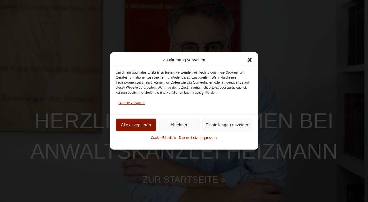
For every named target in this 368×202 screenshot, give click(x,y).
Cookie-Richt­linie (163, 137)
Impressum (208, 137)
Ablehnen (179, 124)
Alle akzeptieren (136, 124)
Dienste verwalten (132, 103)
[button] (249, 60)
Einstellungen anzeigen (227, 124)
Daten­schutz (188, 137)
